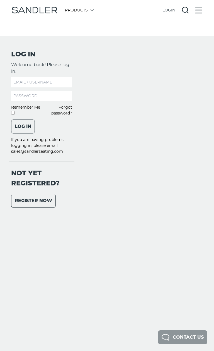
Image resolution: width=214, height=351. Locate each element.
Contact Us (183, 337)
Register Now (33, 200)
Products (79, 10)
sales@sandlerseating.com (37, 151)
